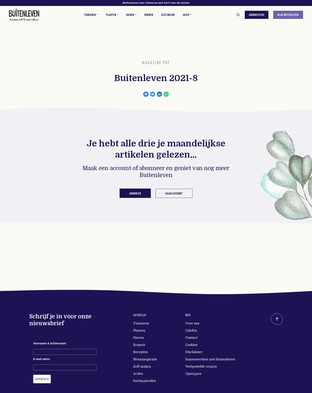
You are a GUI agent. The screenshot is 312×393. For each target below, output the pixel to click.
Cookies (191, 345)
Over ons (192, 323)
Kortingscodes (144, 381)
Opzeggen (193, 374)
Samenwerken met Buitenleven (210, 359)
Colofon (191, 330)
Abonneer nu (256, 14)
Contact (191, 338)
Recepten (140, 352)
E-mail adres (42, 359)
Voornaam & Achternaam (49, 343)
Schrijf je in (42, 378)
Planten (139, 330)
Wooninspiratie (145, 359)
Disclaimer (193, 352)
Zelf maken (142, 366)
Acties (138, 374)
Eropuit (139, 345)
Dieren (138, 338)
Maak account (174, 193)
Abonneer (135, 193)
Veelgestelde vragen (201, 366)
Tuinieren (141, 323)
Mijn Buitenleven (287, 14)
